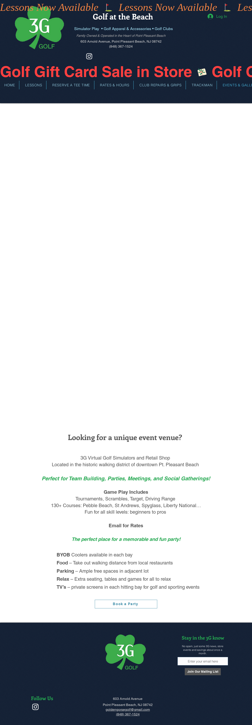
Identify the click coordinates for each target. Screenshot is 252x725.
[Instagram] (89, 56)
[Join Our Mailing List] (203, 671)
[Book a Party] (126, 604)
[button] (33, 85)
